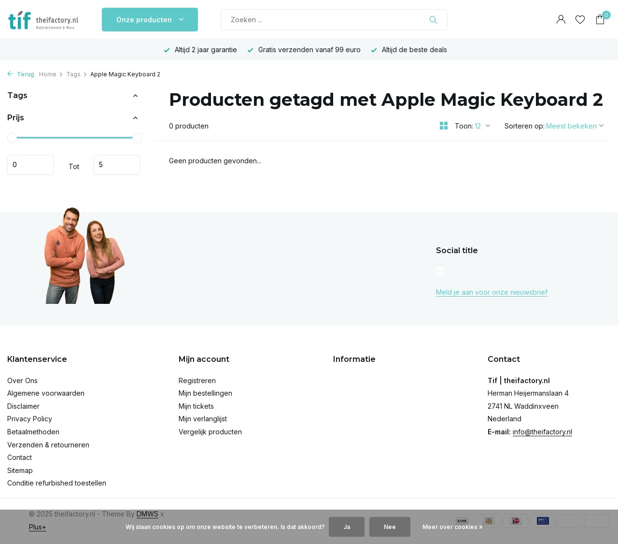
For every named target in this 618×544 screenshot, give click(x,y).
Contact (19, 457)
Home (51, 74)
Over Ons (22, 380)
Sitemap (20, 470)
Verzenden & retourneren (48, 445)
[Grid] (444, 125)
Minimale (30, 164)
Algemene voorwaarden (45, 393)
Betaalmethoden (33, 432)
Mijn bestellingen (205, 393)
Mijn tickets (196, 406)
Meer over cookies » (452, 526)
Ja (346, 526)
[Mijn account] (560, 19)
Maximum (117, 164)
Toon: (464, 126)
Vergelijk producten (210, 432)
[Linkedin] (440, 271)
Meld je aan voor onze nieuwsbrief (492, 292)
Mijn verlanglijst (203, 419)
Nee (390, 526)
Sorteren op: (525, 126)
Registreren (197, 380)
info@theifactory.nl (542, 432)
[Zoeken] (334, 19)
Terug (20, 74)
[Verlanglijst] (580, 20)
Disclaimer (23, 406)
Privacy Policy (29, 419)
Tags (76, 74)
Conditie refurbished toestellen (56, 483)
